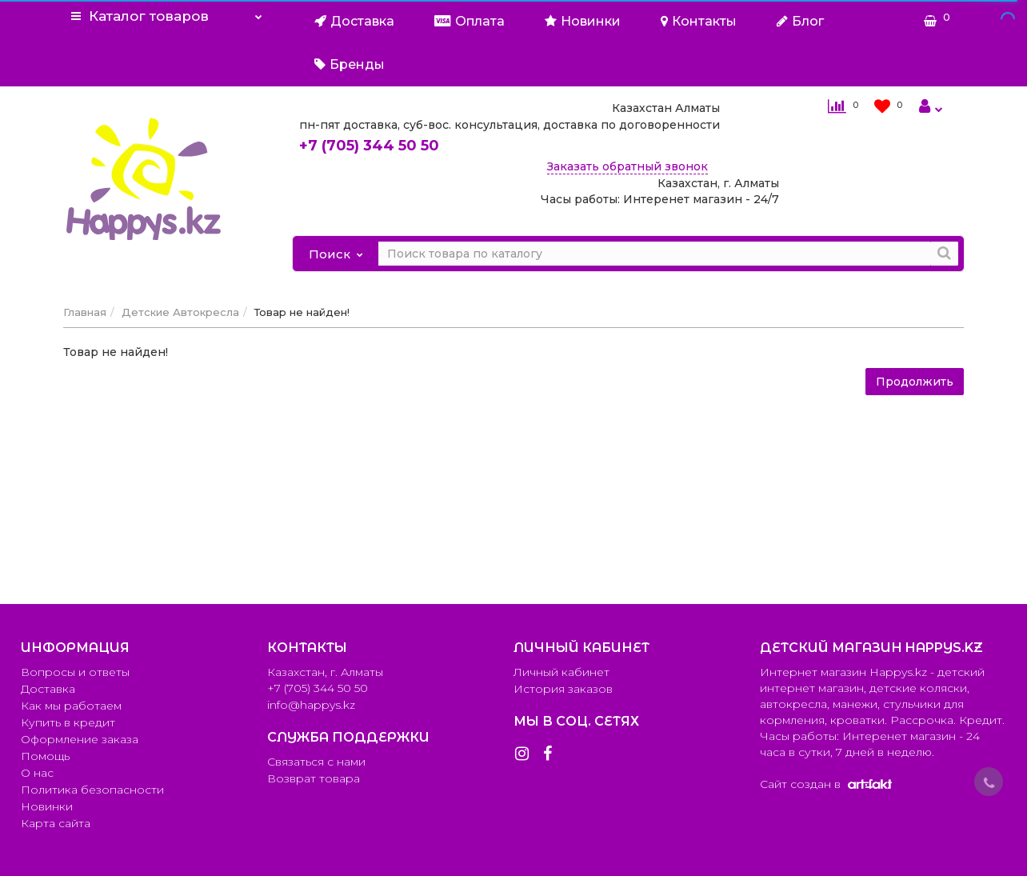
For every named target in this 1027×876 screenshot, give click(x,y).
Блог (800, 21)
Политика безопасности (92, 789)
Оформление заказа (79, 739)
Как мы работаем (71, 705)
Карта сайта (55, 823)
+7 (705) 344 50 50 (317, 688)
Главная (84, 312)
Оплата (469, 21)
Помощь (45, 756)
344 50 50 (369, 145)
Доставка (354, 21)
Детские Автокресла (180, 312)
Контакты (699, 21)
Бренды (349, 64)
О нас (37, 773)
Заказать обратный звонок (627, 166)
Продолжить (914, 381)
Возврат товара (313, 778)
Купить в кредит (68, 722)
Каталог (166, 12)
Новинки (583, 21)
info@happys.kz (311, 705)
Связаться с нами (316, 761)
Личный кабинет (561, 672)
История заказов (563, 689)
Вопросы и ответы (75, 672)
